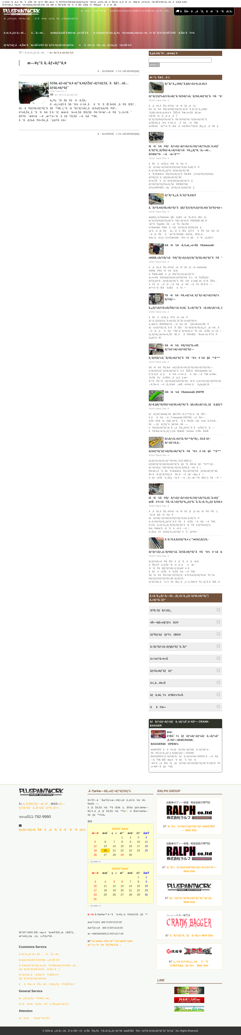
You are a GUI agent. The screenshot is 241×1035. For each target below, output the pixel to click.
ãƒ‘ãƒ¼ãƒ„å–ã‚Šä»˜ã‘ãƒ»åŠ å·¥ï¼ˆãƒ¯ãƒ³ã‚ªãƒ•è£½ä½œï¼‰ (39, 45)
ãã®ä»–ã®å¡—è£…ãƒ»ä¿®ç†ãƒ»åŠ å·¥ (105, 45)
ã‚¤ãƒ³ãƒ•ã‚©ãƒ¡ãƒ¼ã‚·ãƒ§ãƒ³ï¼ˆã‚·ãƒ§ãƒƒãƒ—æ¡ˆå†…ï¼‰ (139, 11)
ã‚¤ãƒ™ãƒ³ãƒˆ (100, 11)
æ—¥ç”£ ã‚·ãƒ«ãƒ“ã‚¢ (61, 52)
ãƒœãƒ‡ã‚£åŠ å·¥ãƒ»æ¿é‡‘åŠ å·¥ (69, 33)
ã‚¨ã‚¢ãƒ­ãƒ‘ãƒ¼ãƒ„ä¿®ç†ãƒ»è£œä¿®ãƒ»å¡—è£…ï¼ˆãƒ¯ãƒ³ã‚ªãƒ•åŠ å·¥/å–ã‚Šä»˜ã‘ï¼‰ (144, 33)
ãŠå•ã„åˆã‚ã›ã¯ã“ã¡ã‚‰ (204, 11)
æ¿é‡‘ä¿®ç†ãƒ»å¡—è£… (18, 18)
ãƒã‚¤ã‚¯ (86, 11)
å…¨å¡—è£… (38, 33)
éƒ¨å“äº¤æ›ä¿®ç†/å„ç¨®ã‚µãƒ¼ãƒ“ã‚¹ (56, 18)
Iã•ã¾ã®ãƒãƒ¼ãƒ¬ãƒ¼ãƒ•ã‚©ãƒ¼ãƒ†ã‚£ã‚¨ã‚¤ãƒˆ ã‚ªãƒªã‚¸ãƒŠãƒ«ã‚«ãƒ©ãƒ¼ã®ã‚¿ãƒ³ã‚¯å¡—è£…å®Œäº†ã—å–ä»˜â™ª (184, 150)
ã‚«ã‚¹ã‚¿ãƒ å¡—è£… (15, 33)
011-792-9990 (39, 817)
